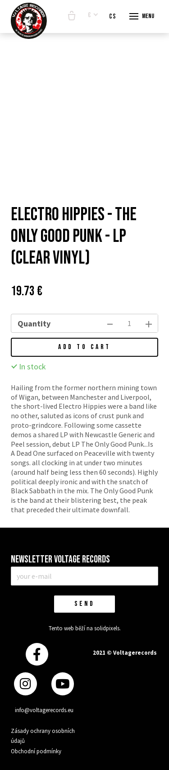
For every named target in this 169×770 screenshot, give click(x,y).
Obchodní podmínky (36, 751)
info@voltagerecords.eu (44, 710)
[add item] (149, 323)
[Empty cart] (71, 16)
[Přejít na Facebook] (37, 654)
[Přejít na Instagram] (25, 684)
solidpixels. (107, 628)
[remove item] (110, 323)
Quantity (34, 323)
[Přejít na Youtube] (62, 684)
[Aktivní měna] (93, 15)
